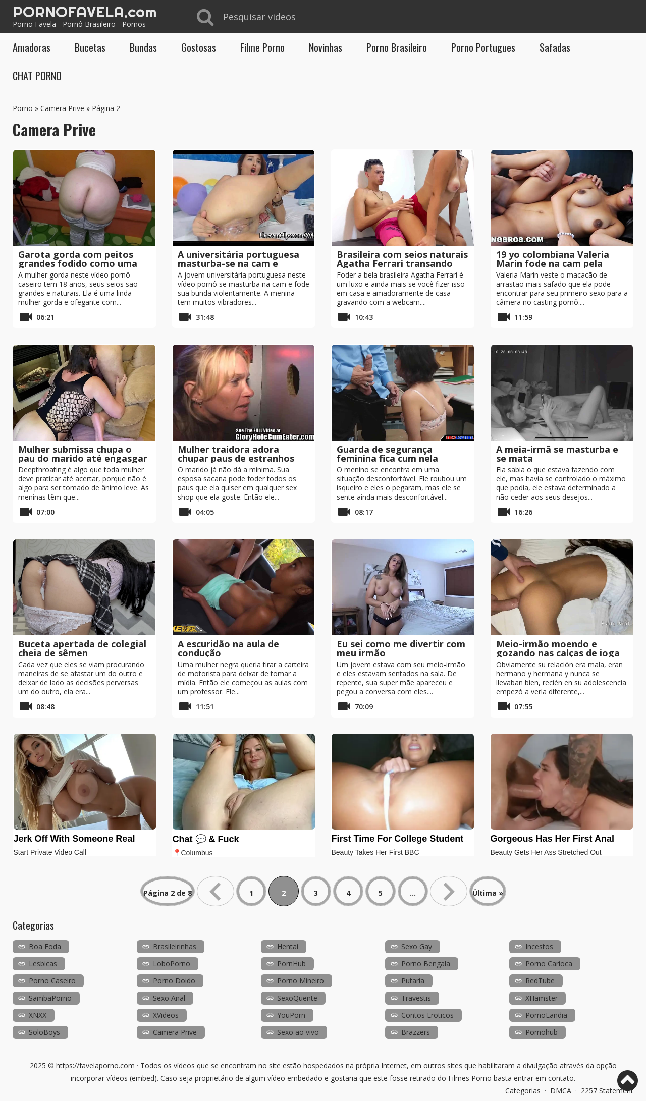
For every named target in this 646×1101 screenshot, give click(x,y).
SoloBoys (44, 1032)
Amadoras (31, 47)
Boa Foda (45, 946)
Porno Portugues (483, 47)
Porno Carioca (548, 963)
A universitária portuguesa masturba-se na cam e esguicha (238, 263)
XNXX (37, 1015)
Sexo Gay (416, 946)
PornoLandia (546, 1015)
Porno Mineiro (300, 980)
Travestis (416, 998)
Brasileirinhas (174, 946)
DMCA (560, 1090)
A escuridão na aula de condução (228, 648)
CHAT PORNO (37, 75)
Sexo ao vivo (298, 1032)
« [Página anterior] (215, 891)
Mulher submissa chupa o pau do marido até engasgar (82, 453)
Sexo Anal (169, 998)
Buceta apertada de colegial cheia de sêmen (82, 648)
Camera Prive (62, 108)
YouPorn (291, 1015)
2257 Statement (607, 1090)
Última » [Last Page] (487, 893)
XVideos (166, 1015)
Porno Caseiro (52, 980)
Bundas (143, 47)
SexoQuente (297, 998)
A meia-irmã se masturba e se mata (557, 453)
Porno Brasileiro (396, 47)
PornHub (291, 963)
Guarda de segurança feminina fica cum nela (387, 453)
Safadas (555, 47)
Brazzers (415, 1032)
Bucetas (90, 47)
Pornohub (541, 1032)
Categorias (523, 1090)
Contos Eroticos (427, 1015)
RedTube (540, 980)
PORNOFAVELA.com (84, 11)
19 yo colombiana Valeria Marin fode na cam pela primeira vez (552, 263)
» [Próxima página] (448, 891)
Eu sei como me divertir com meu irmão (401, 648)
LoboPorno (171, 963)
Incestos (539, 946)
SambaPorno (50, 998)
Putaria (412, 980)
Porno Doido (174, 980)
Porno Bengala (425, 963)
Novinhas (325, 47)
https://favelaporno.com (95, 1065)
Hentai (287, 946)
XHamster (541, 998)
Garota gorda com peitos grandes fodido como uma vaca (77, 263)
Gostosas (198, 47)
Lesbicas (43, 963)
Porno (23, 108)
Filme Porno (262, 47)
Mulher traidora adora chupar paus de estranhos (236, 453)
